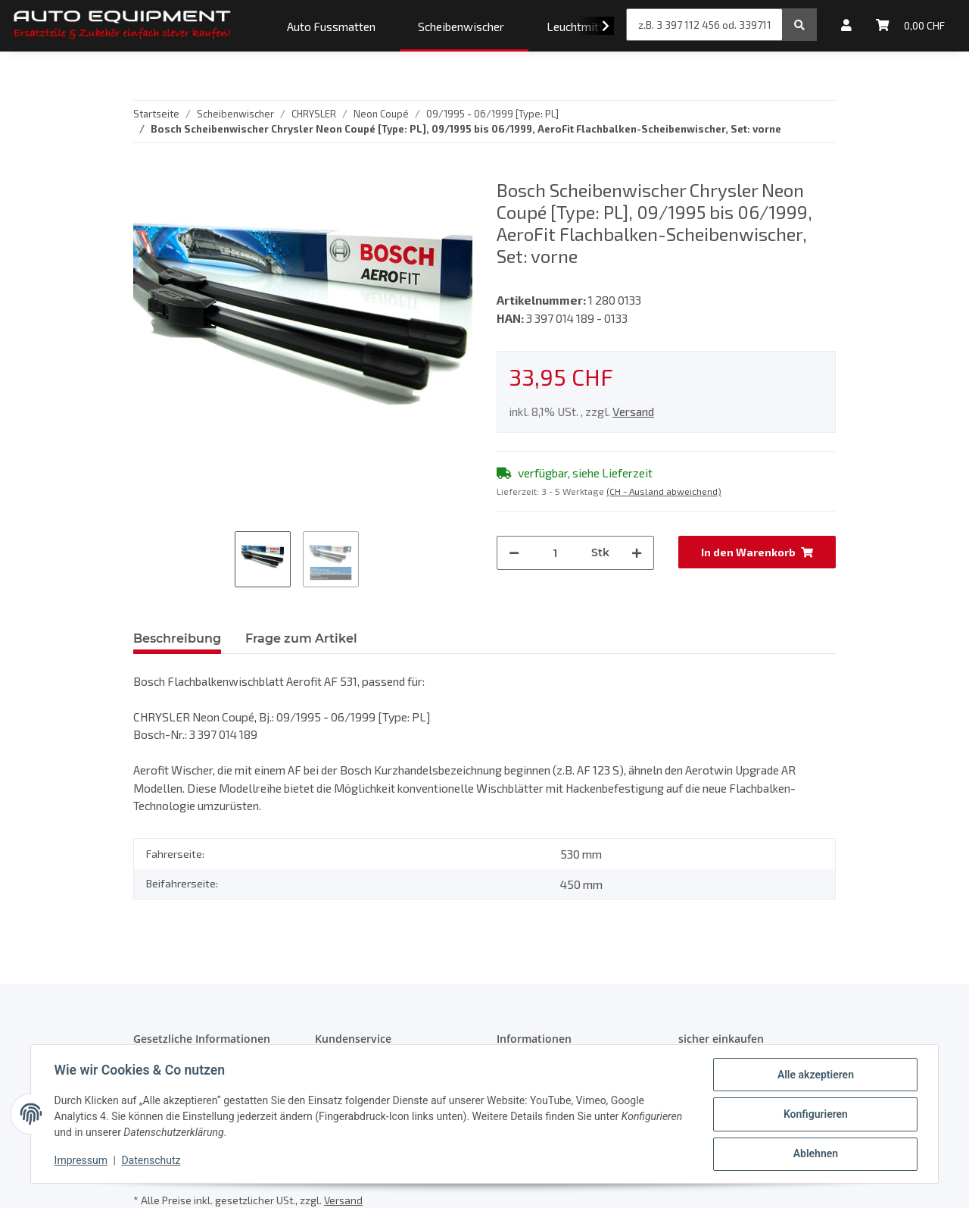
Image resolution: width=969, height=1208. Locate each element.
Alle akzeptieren (814, 1075)
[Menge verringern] (514, 553)
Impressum (81, 1161)
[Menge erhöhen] (636, 553)
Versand (633, 411)
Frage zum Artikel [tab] (301, 638)
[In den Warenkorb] (757, 552)
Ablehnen (814, 1154)
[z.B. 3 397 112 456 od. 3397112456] (704, 24)
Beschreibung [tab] (177, 638)
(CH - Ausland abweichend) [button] (663, 491)
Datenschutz (152, 1161)
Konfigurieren (814, 1115)
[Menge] (555, 553)
